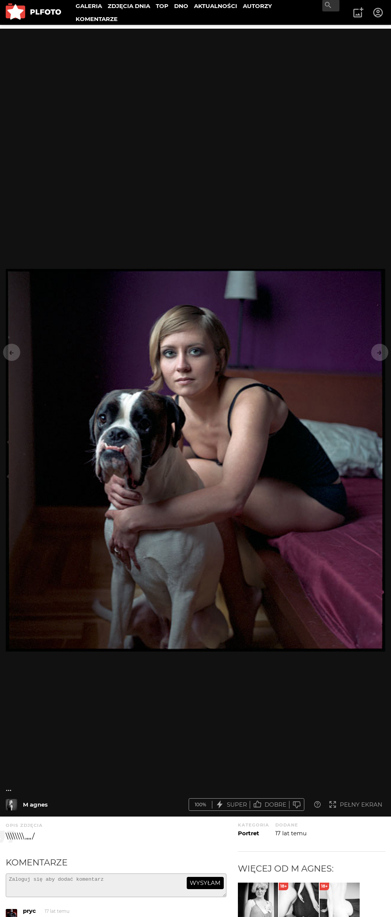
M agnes (35, 804)
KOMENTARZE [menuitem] (97, 19)
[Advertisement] (195, 82)
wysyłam (205, 882)
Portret (248, 833)
